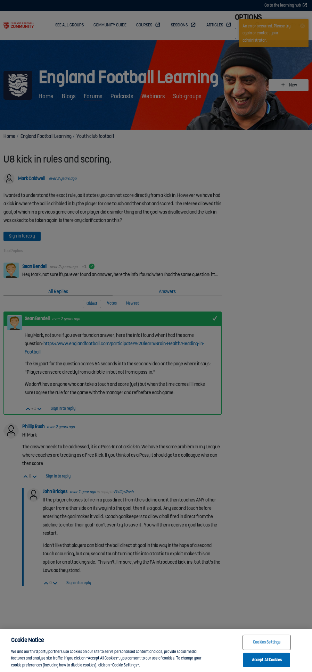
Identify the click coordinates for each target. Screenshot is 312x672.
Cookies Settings (266, 648)
